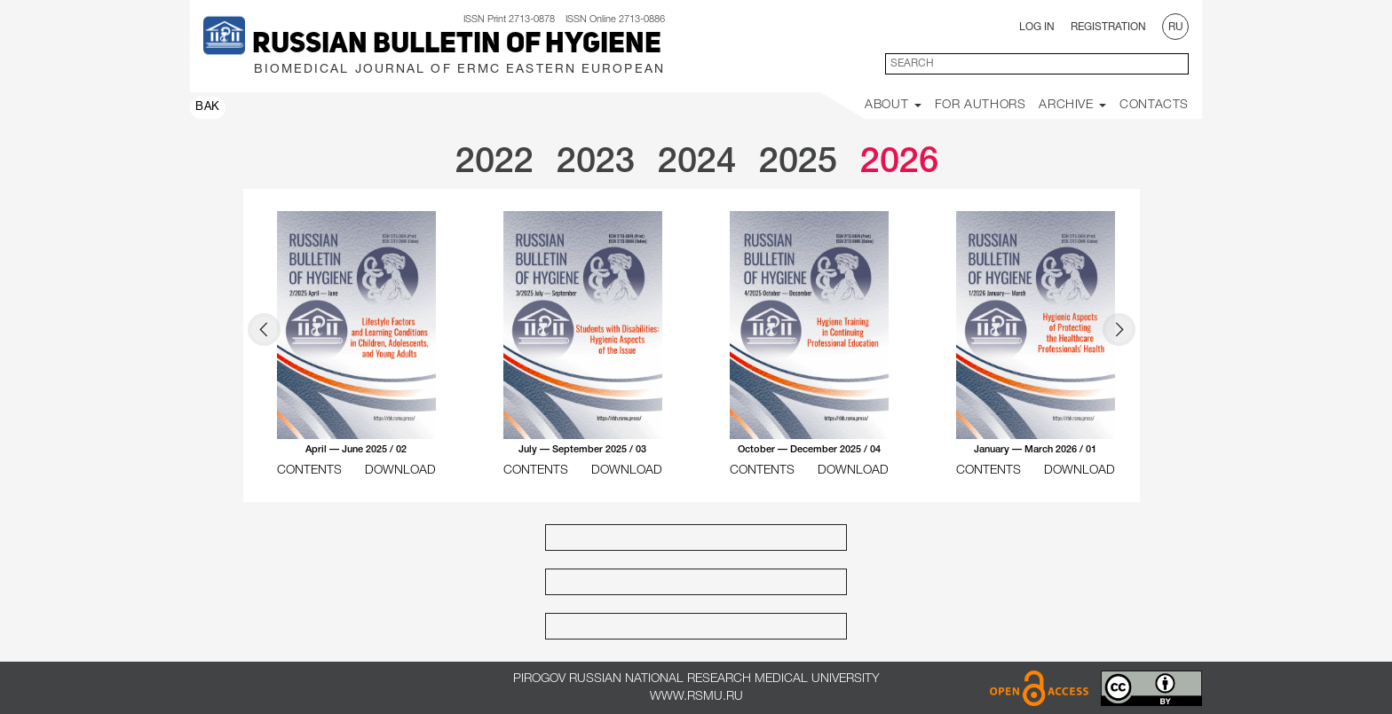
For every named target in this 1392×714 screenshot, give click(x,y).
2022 (494, 162)
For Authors (980, 105)
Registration (1108, 27)
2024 (697, 162)
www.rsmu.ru (696, 696)
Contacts (1154, 105)
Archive (1072, 105)
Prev (264, 329)
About (893, 105)
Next (1119, 329)
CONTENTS (309, 470)
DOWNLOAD (400, 470)
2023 (596, 162)
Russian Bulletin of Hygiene (456, 45)
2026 (899, 162)
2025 (798, 162)
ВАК (207, 107)
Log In (1037, 27)
